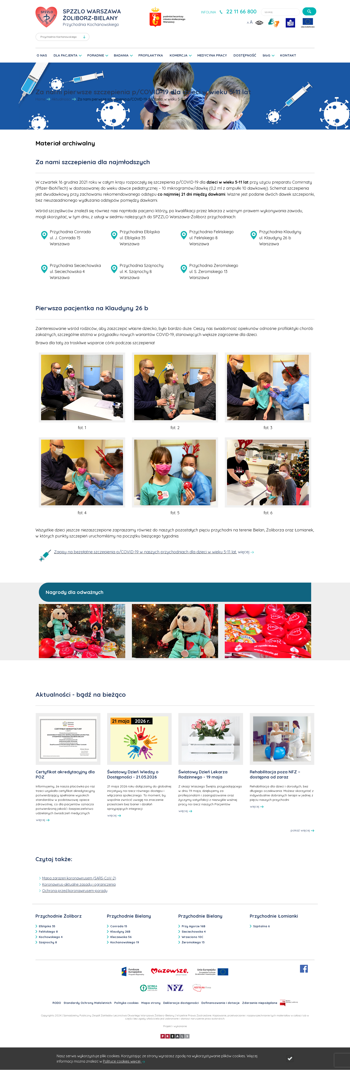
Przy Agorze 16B (193, 926)
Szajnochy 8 (48, 942)
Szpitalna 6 (261, 926)
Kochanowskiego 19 (124, 942)
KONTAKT (288, 55)
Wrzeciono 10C (192, 937)
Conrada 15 (118, 926)
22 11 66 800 (241, 11)
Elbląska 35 (47, 926)
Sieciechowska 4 (194, 931)
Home (40, 99)
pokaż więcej (302, 830)
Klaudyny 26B (120, 931)
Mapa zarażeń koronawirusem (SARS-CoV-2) (79, 878)
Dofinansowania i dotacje (220, 1003)
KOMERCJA (179, 55)
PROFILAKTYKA (150, 55)
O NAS (42, 55)
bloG (266, 55)
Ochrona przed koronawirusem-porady (74, 890)
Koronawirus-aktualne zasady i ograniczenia (79, 884)
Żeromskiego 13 (193, 942)
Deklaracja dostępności (181, 1003)
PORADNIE (95, 55)
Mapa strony (150, 1003)
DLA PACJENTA (65, 55)
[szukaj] (309, 11)
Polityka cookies (126, 1003)
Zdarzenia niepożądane (259, 1003)
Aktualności (61, 99)
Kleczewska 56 (121, 937)
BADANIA (121, 55)
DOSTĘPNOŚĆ (244, 55)
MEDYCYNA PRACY (212, 55)
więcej (43, 820)
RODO (56, 1003)
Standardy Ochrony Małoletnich (88, 1003)
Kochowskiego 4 (50, 937)
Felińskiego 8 (48, 931)
